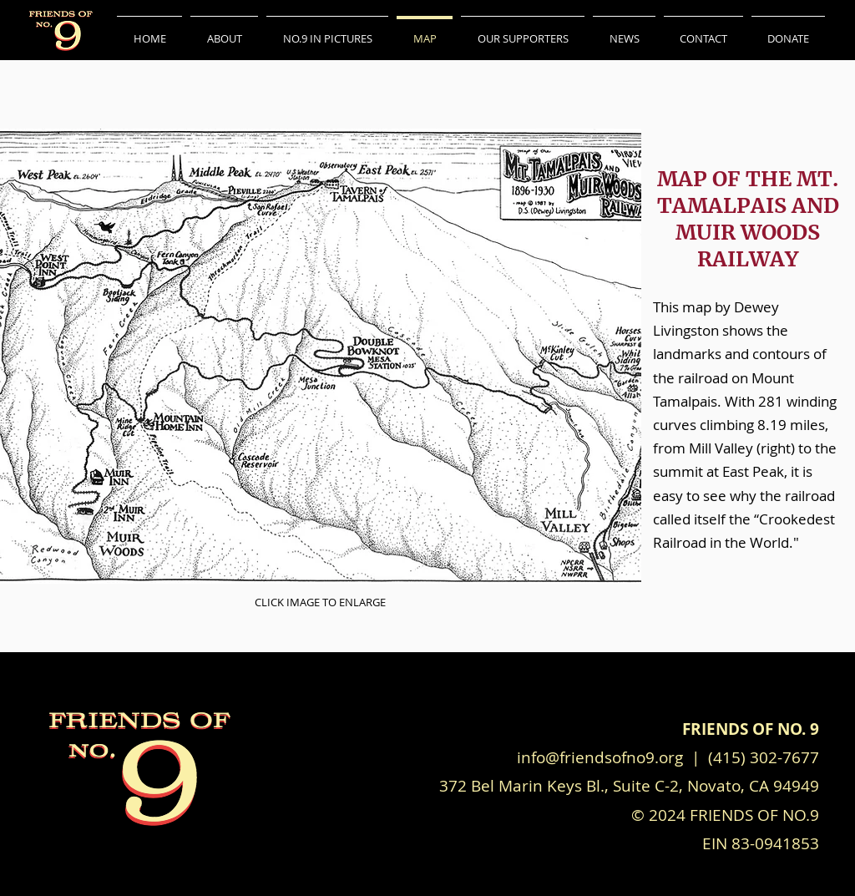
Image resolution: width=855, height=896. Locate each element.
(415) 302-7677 (763, 757)
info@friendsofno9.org (602, 757)
